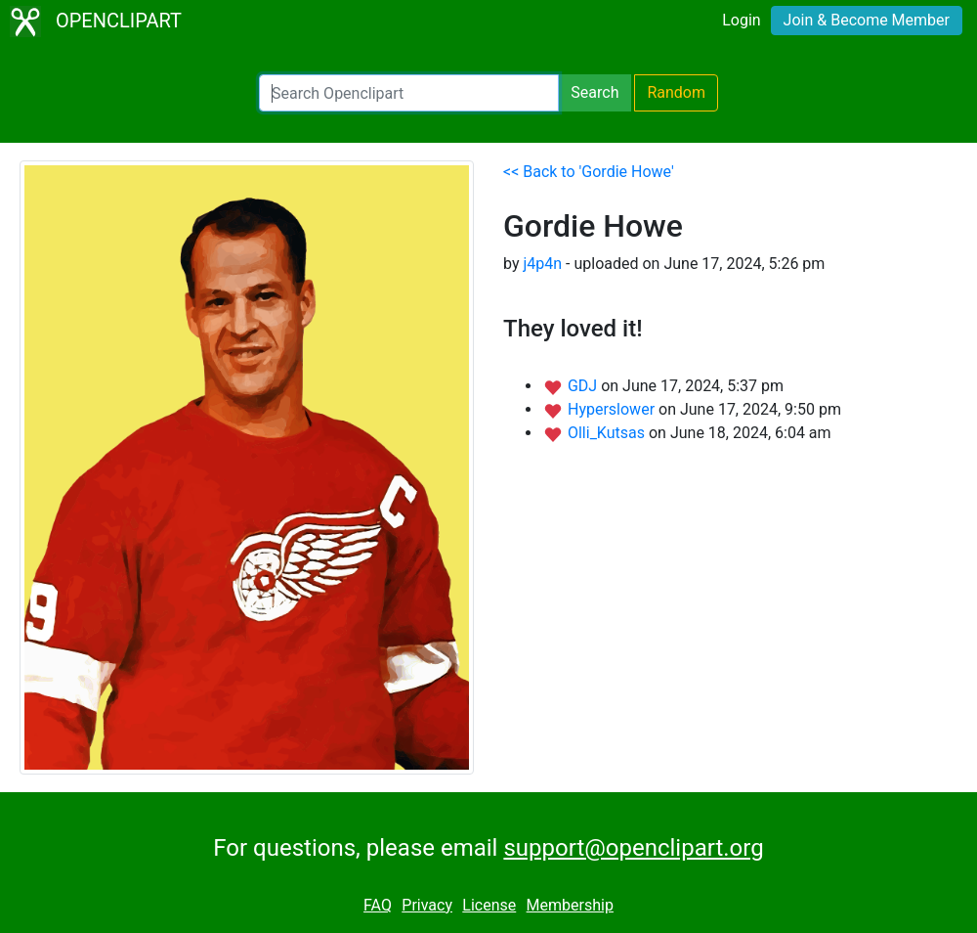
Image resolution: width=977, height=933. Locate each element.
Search (594, 92)
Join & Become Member (867, 20)
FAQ (377, 905)
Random (676, 92)
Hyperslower (613, 409)
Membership (570, 905)
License (489, 905)
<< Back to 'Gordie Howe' (588, 171)
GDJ (584, 386)
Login (741, 20)
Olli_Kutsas (608, 432)
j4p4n (542, 263)
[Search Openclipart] (409, 92)
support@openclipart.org (633, 848)
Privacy (427, 905)
